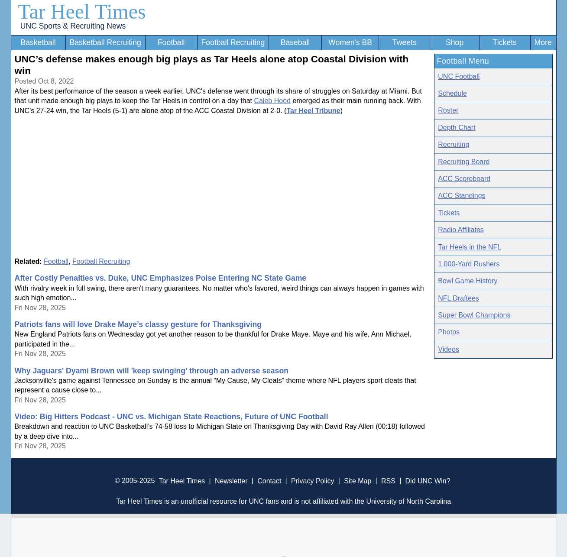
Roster (448, 110)
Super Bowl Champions (474, 315)
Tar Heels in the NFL (469, 247)
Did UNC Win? (427, 480)
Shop (454, 42)
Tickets (505, 42)
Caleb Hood (272, 100)
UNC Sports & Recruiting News (73, 26)
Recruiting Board (463, 161)
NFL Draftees (458, 298)
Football (171, 42)
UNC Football (459, 76)
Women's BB (350, 42)
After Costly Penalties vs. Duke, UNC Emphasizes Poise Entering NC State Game (161, 278)
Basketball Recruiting (105, 42)
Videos (448, 349)
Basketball (37, 42)
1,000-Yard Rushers (468, 264)
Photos (449, 332)
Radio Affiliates (461, 229)
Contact (269, 480)
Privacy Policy (312, 480)
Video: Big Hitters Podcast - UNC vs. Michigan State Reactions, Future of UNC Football (171, 416)
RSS (388, 480)
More (543, 42)
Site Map (357, 480)
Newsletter (231, 480)
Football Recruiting (233, 42)
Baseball (295, 42)
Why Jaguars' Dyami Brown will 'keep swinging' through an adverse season (151, 370)
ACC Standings (461, 195)
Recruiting (453, 144)
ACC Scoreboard (464, 178)
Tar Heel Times (82, 11)
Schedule (452, 93)
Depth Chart (456, 127)
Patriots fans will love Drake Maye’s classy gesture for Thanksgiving (138, 324)
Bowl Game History (467, 281)
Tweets (404, 42)
